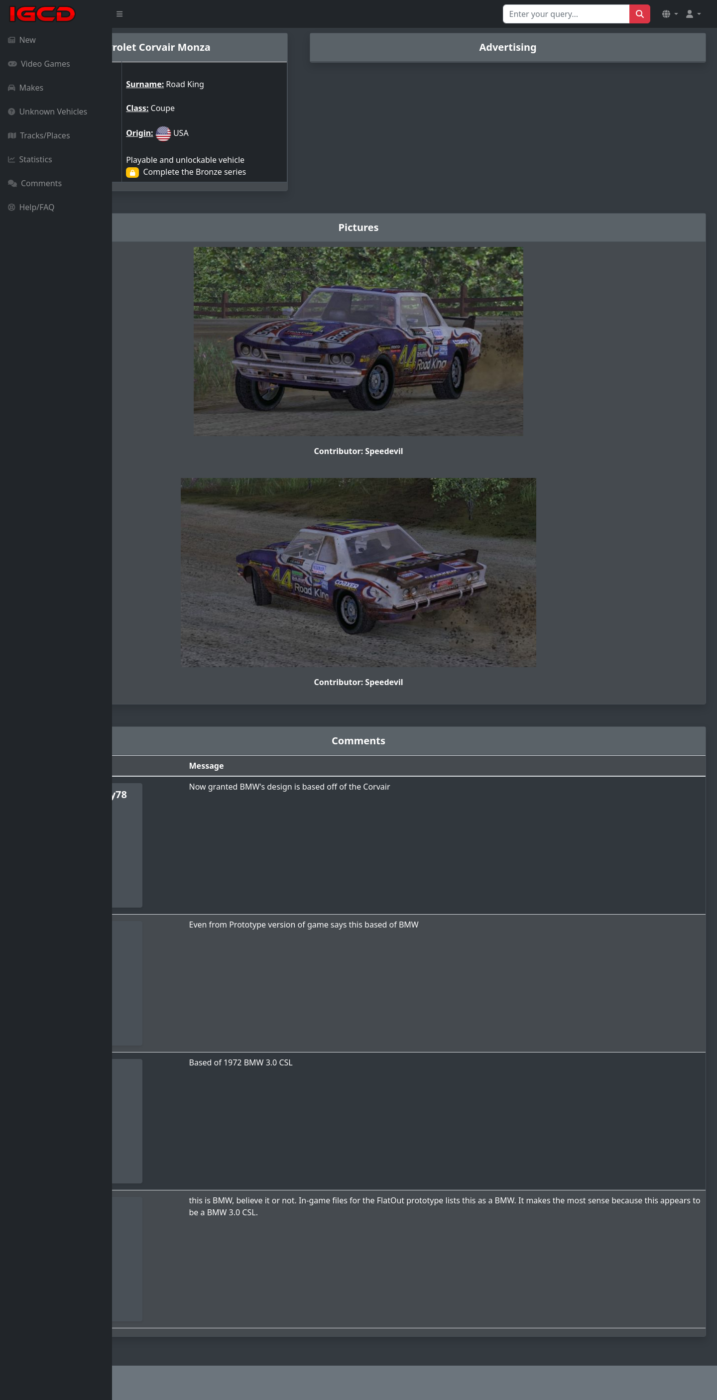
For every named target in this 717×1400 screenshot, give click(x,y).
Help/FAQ (31, 207)
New (22, 39)
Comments (35, 183)
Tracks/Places (39, 135)
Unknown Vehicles (47, 111)
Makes (25, 87)
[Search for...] (566, 13)
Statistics (30, 159)
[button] (670, 14)
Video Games (39, 63)
